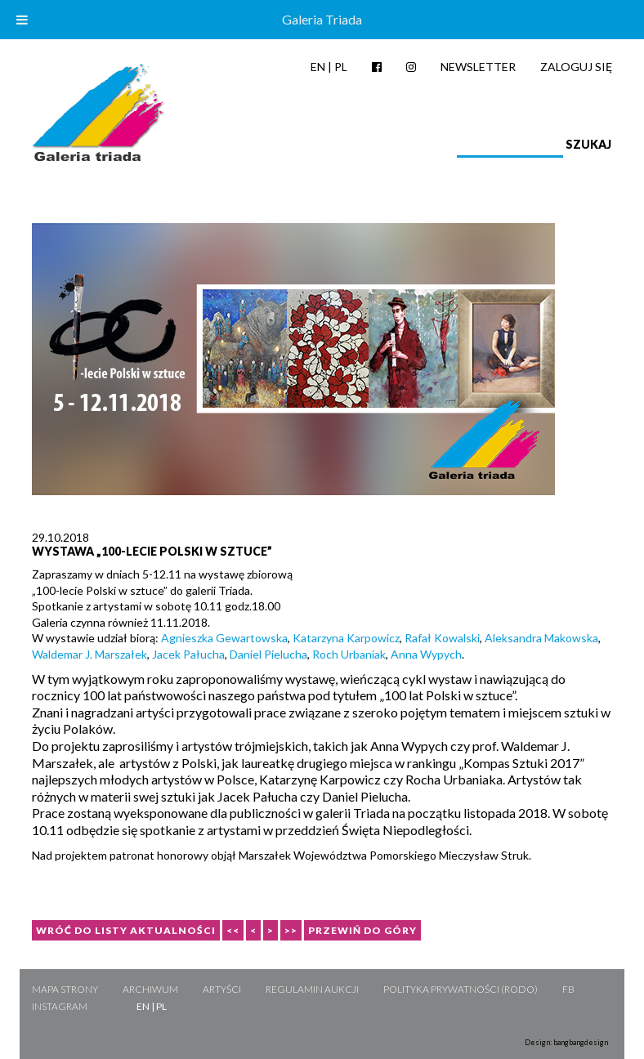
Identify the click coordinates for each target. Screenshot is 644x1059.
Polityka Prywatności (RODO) (460, 989)
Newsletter (478, 67)
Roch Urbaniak (349, 654)
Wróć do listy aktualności (126, 930)
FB (568, 989)
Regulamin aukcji (312, 989)
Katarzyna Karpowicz (346, 638)
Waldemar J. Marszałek (89, 654)
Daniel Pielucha (268, 654)
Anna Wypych (426, 654)
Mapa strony (65, 989)
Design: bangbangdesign (566, 1042)
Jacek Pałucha (188, 654)
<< (232, 930)
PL (340, 67)
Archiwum (150, 989)
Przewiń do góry (362, 930)
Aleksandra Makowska (541, 638)
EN (318, 67)
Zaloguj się (576, 67)
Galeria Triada (322, 19)
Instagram (59, 1006)
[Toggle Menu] (22, 19)
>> (290, 930)
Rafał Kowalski (442, 638)
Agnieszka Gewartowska (224, 638)
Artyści (222, 989)
